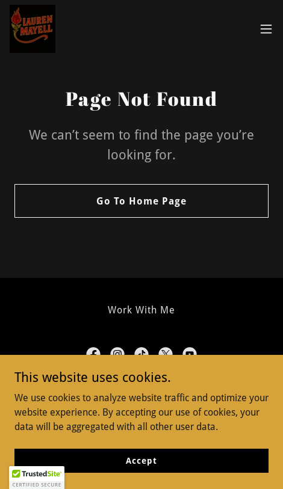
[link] (34, 29)
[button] (266, 29)
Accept (141, 460)
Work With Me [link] (141, 310)
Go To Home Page (141, 201)
